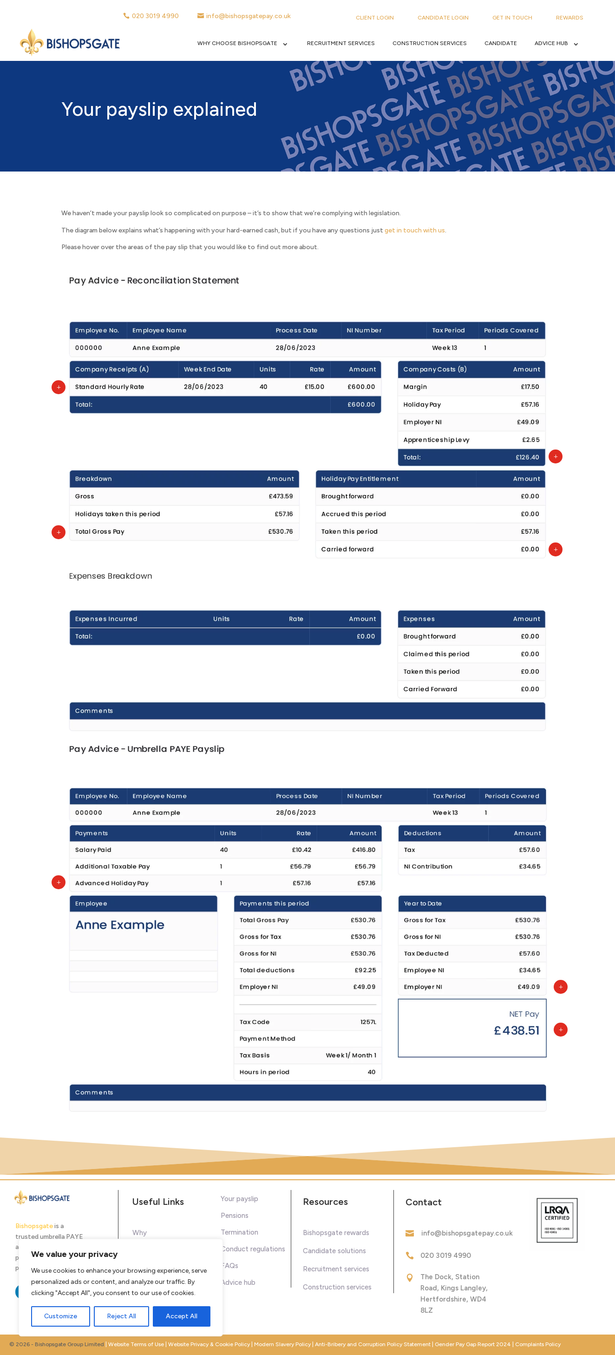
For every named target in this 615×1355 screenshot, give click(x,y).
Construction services (337, 1287)
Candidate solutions (334, 1251)
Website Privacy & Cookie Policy (209, 1344)
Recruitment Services (341, 43)
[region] (121, 1287)
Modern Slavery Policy (282, 1344)
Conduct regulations (253, 1249)
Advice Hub (551, 43)
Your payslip (239, 1199)
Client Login (375, 17)
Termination (239, 1232)
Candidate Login (443, 17)
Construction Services (430, 43)
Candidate (500, 43)
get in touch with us (415, 230)
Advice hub (238, 1282)
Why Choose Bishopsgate (237, 43)
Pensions (235, 1215)
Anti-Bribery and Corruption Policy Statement (373, 1344)
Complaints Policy (538, 1344)
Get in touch (512, 17)
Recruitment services (336, 1269)
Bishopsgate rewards (336, 1233)
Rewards (569, 17)
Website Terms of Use (136, 1344)
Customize (60, 1316)
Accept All (181, 1316)
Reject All (121, 1316)
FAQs (229, 1266)
